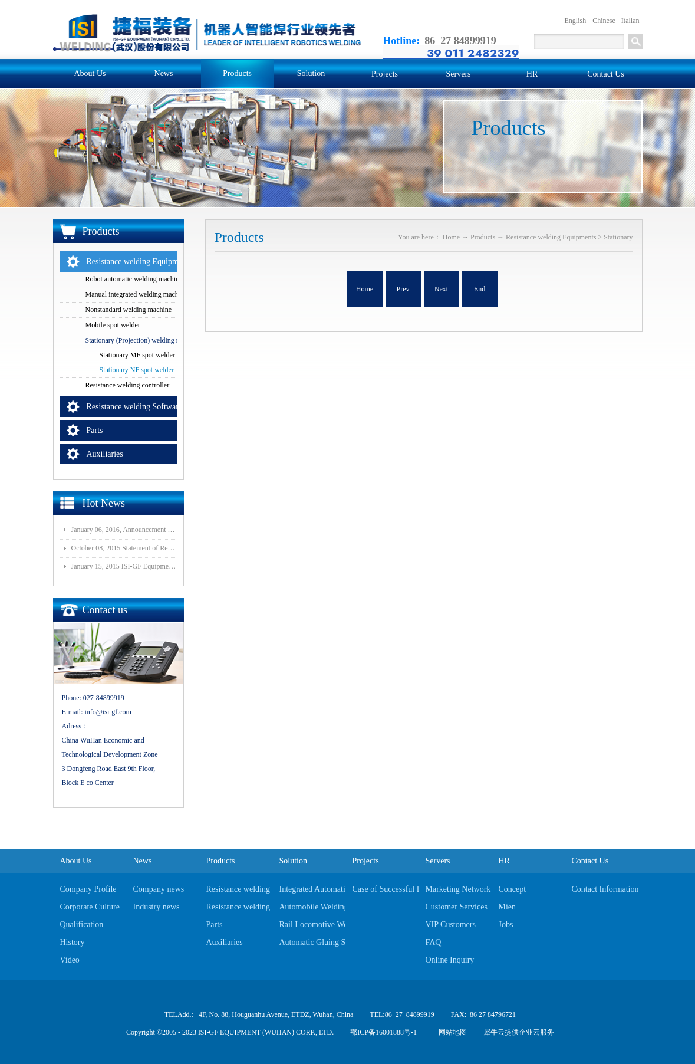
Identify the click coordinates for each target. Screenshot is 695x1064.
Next (441, 289)
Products (482, 237)
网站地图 (451, 1032)
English (576, 21)
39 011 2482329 (473, 53)
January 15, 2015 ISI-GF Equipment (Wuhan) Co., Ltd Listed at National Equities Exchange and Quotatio (124, 566)
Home (364, 289)
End (479, 289)
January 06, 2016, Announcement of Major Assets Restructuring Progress (124, 530)
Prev (403, 289)
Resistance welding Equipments (551, 237)
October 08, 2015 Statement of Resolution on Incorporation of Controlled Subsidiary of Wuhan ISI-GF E (124, 548)
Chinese (603, 21)
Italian (630, 21)
